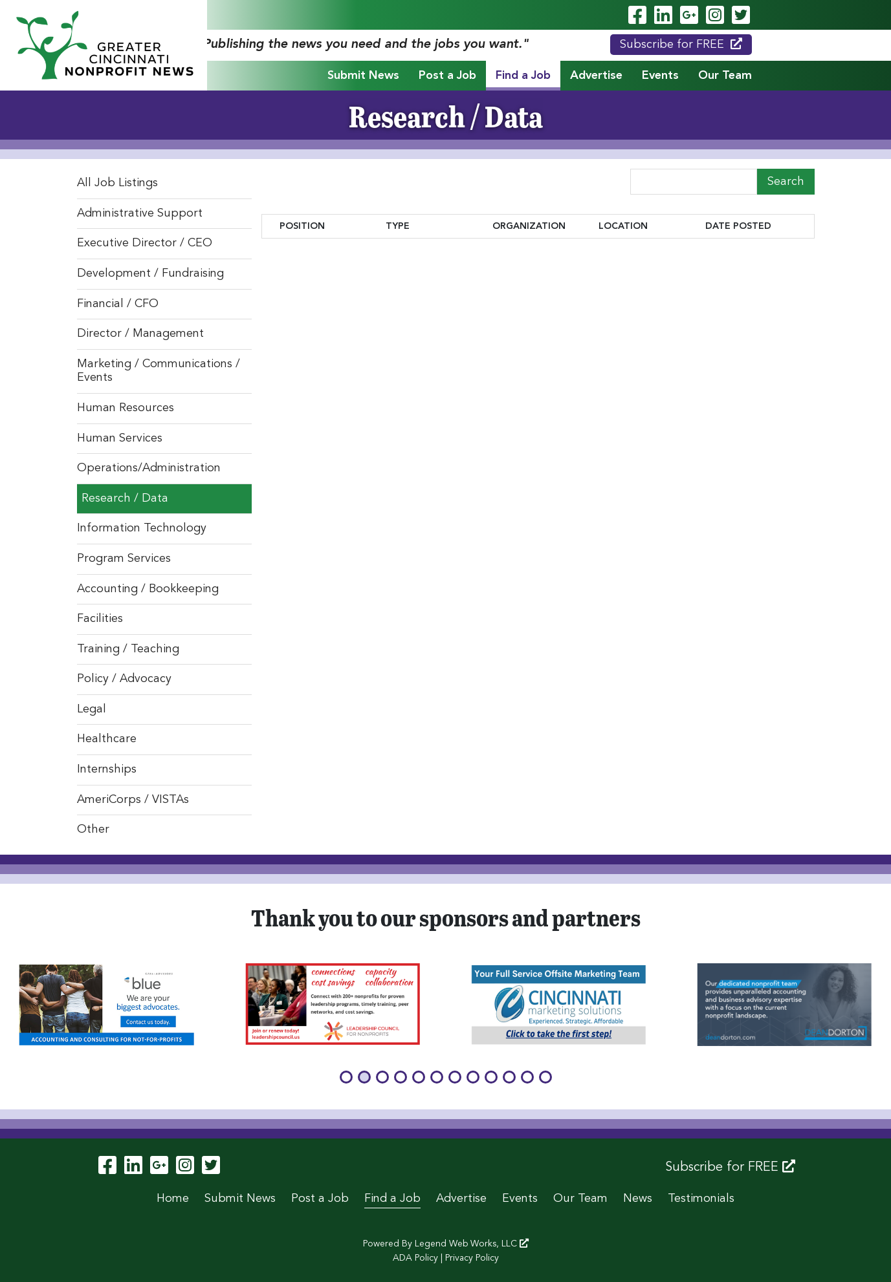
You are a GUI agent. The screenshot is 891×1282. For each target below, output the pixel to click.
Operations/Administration (149, 468)
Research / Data (125, 498)
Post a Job (447, 75)
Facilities (100, 619)
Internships (107, 769)
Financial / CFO (118, 304)
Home (173, 1198)
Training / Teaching (128, 649)
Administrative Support (140, 213)
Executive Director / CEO (144, 243)
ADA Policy (415, 1258)
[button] (346, 1077)
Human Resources (125, 408)
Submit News (363, 75)
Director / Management (140, 333)
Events (660, 75)
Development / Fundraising (150, 273)
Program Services (124, 558)
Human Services (119, 438)
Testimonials (701, 1198)
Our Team (725, 75)
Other (93, 829)
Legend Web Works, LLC (472, 1243)
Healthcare (107, 739)
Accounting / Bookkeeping (148, 589)
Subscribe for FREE (681, 43)
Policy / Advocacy (124, 679)
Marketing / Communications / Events (158, 371)
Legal (91, 709)
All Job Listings (117, 183)
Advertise (596, 75)
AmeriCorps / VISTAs (133, 800)
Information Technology (141, 528)
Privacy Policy (472, 1258)
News (637, 1198)
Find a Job (523, 75)
